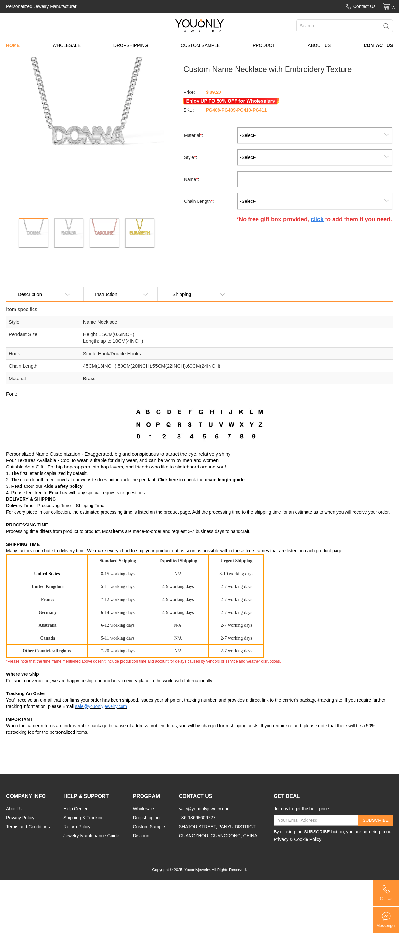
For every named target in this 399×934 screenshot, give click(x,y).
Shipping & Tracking (83, 817)
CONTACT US (378, 45)
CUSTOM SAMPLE (200, 45)
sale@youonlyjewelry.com (205, 808)
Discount (141, 835)
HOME (13, 45)
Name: (192, 179)
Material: (194, 135)
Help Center (75, 808)
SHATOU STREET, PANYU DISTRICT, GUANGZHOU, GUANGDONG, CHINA (218, 831)
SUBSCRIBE (376, 820)
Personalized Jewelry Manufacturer (41, 6)
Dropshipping (146, 817)
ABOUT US (319, 45)
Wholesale (143, 808)
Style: (191, 157)
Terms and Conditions (28, 826)
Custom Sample (149, 826)
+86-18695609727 (197, 817)
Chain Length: (199, 201)
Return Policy (76, 826)
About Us (15, 808)
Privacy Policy (20, 817)
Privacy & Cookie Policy (297, 839)
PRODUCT (264, 45)
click (317, 219)
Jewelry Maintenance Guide (91, 835)
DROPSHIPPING (130, 45)
